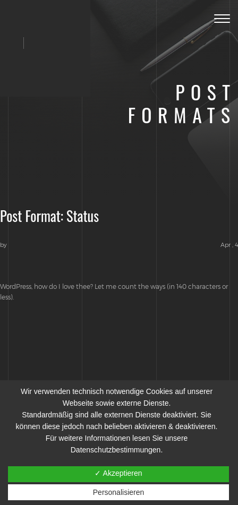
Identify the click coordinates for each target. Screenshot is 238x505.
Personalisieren (118, 492)
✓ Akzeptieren (118, 473)
